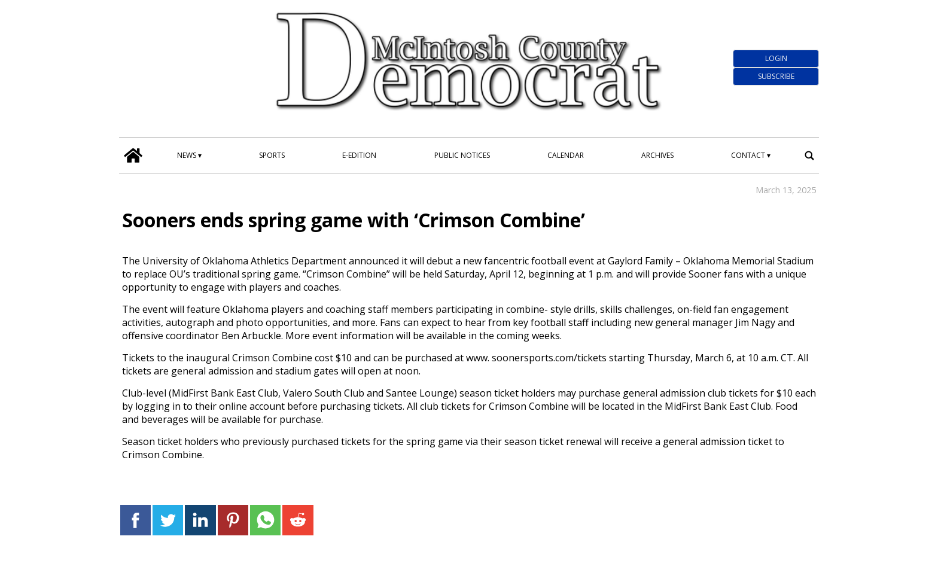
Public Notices (462, 155)
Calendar (565, 155)
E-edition (359, 155)
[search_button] (809, 155)
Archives (657, 155)
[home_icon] (133, 155)
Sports (272, 155)
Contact (748, 155)
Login (776, 58)
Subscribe (776, 76)
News (186, 155)
